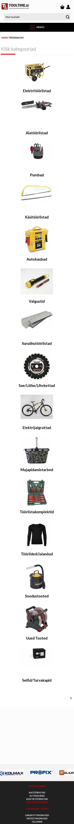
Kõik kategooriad (16, 37)
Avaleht (5, 37)
